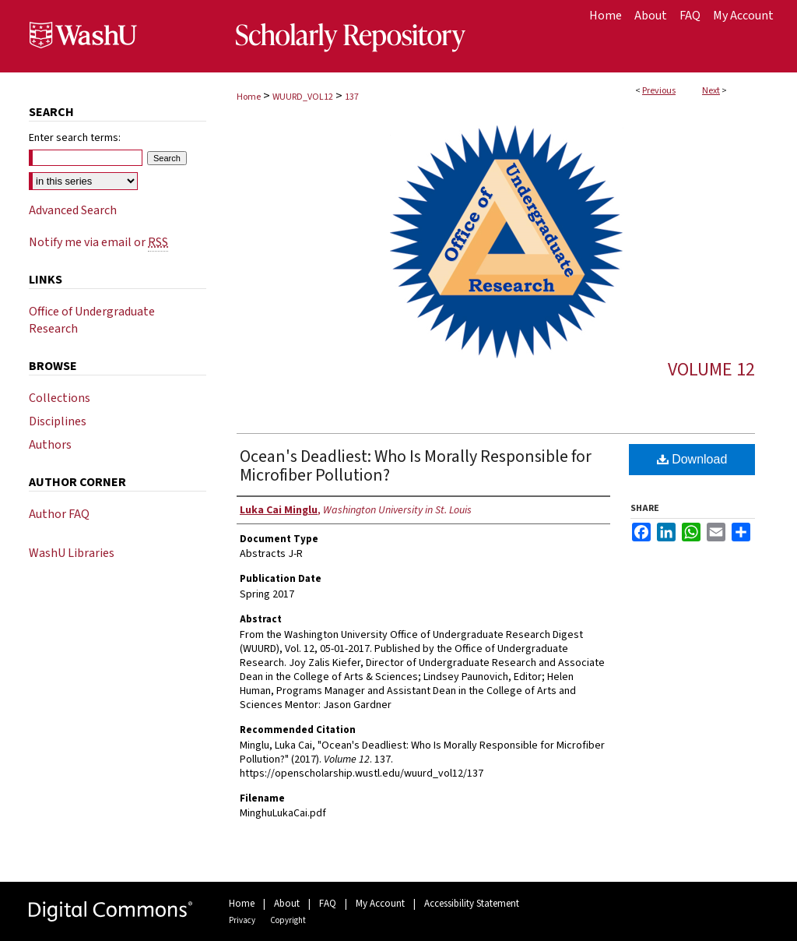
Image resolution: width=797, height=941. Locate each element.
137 (352, 97)
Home (249, 97)
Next (711, 90)
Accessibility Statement (471, 904)
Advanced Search (73, 210)
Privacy (242, 920)
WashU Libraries (71, 553)
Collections (59, 398)
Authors (50, 444)
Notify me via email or (98, 242)
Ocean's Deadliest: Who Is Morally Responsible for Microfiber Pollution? (416, 466)
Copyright (288, 920)
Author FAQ (59, 514)
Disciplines (57, 421)
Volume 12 (711, 369)
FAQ (327, 904)
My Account (380, 904)
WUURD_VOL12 (302, 97)
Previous (659, 90)
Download (692, 459)
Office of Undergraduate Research (92, 320)
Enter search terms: (75, 138)
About (287, 904)
